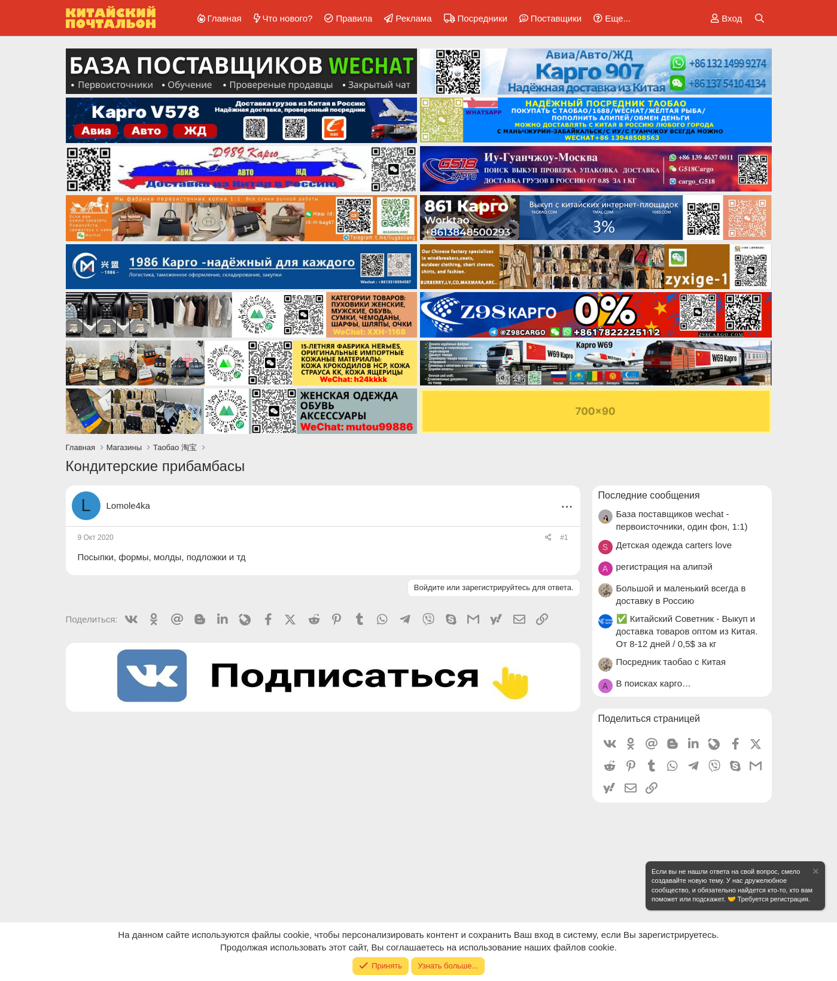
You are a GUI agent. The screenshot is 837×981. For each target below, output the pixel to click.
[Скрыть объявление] (815, 873)
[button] (610, 18)
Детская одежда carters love (674, 545)
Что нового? (288, 18)
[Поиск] (759, 18)
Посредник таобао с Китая (671, 662)
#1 (564, 537)
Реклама (413, 18)
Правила (354, 18)
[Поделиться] (548, 538)
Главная (225, 18)
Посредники (482, 18)
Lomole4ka (128, 505)
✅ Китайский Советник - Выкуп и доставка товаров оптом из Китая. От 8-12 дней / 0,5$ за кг (687, 631)
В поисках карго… (653, 683)
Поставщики (556, 18)
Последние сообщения (649, 495)
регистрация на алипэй (664, 566)
